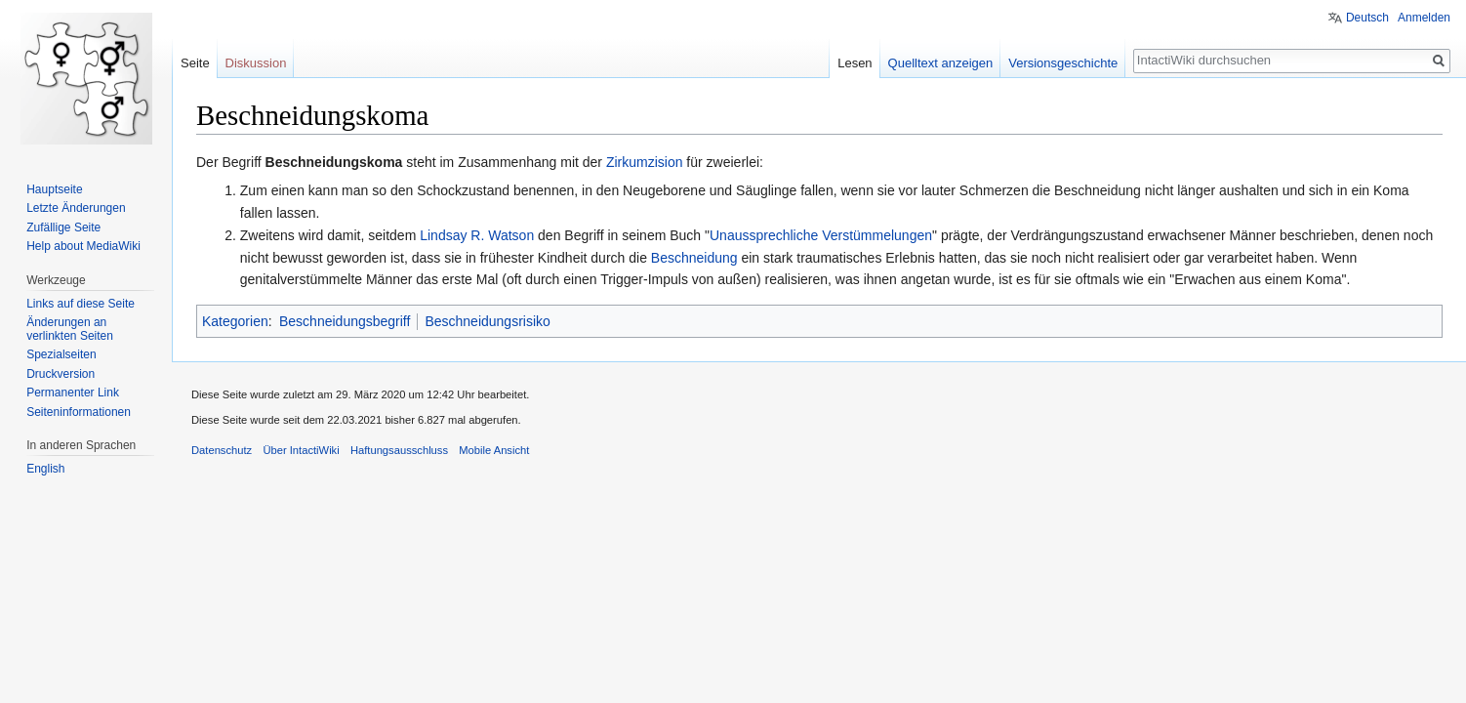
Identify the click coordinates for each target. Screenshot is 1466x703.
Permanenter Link (72, 392)
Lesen (854, 63)
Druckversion (60, 374)
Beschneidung (694, 258)
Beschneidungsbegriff (344, 321)
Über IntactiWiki (301, 450)
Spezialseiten (61, 354)
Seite (195, 63)
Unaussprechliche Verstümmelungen (821, 235)
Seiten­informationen (78, 412)
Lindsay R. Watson (477, 235)
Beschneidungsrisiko (487, 321)
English (45, 469)
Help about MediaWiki (83, 246)
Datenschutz (221, 450)
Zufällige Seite (63, 227)
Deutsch (1367, 17)
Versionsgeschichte (1063, 63)
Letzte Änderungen (75, 208)
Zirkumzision (644, 162)
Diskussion (256, 63)
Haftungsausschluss (399, 450)
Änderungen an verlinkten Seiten (69, 329)
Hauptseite (54, 189)
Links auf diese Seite (80, 303)
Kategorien (235, 321)
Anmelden (1424, 17)
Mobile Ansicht (494, 450)
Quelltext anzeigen (941, 63)
